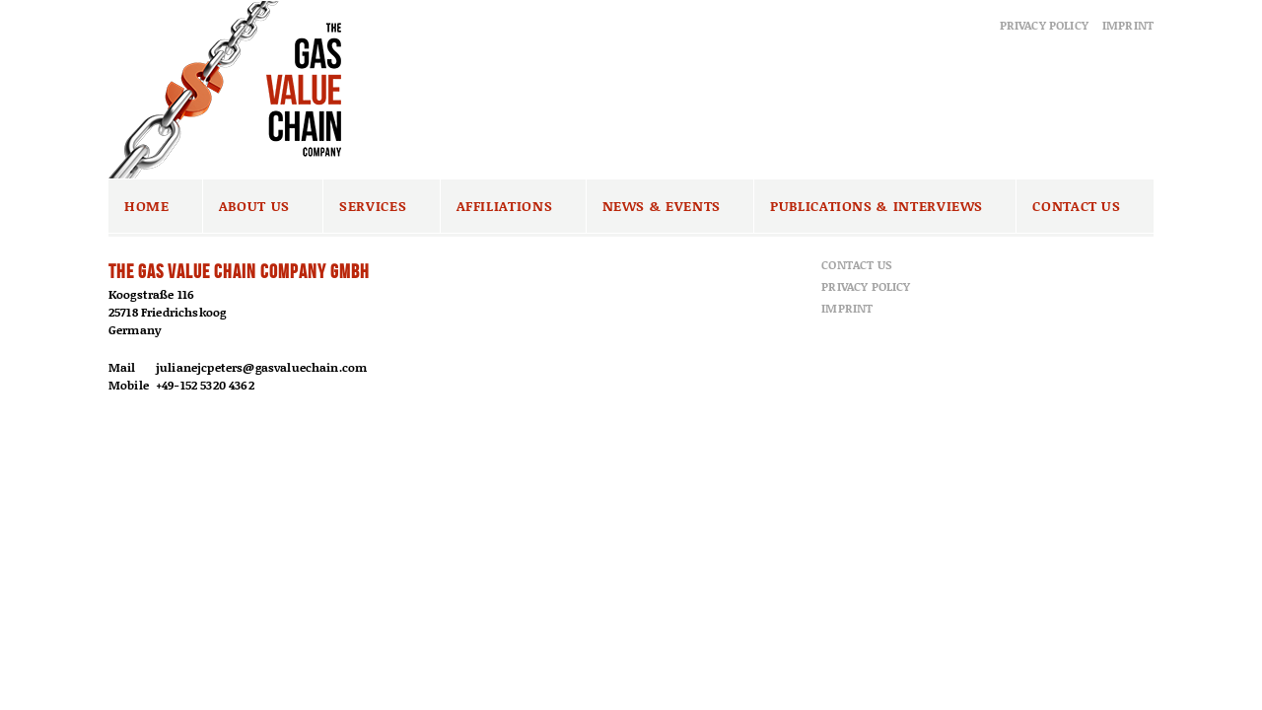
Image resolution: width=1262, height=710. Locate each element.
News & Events (661, 205)
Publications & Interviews (876, 205)
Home (147, 205)
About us (254, 205)
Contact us (1076, 205)
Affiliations (504, 205)
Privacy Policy (1044, 25)
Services (372, 205)
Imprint (1128, 25)
